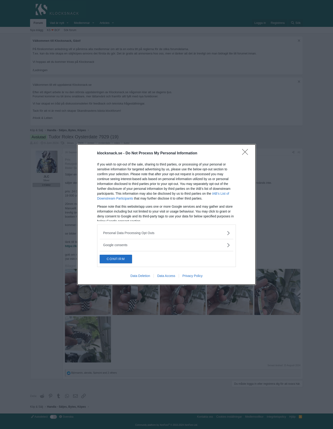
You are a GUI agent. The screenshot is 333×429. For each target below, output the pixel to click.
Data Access (166, 276)
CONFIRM (121, 259)
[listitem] (166, 232)
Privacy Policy (192, 276)
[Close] (246, 153)
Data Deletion (140, 276)
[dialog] (166, 214)
